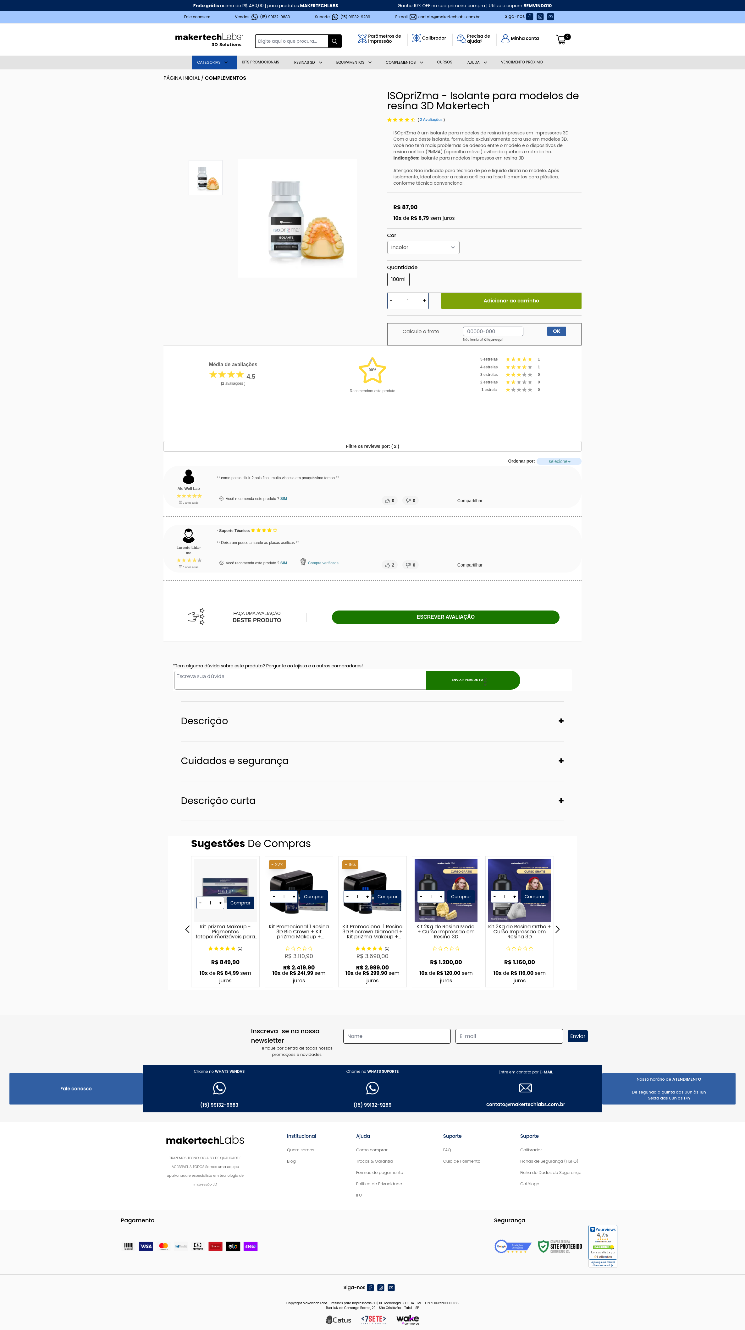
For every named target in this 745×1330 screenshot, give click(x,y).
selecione (618, 461)
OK (556, 331)
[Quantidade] (408, 301)
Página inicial (181, 78)
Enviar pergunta (465, 680)
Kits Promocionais (260, 62)
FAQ (447, 1150)
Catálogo (529, 1184)
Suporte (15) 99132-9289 (342, 17)
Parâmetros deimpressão (384, 39)
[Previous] (187, 929)
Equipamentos (350, 62)
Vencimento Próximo (522, 62)
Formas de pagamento (379, 1172)
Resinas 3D (304, 62)
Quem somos (300, 1150)
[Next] (557, 929)
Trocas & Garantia (374, 1161)
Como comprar (372, 1150)
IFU (359, 1195)
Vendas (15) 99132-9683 (262, 17)
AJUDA (473, 62)
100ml (398, 279)
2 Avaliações (432, 119)
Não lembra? (483, 339)
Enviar (577, 1036)
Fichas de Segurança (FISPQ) (549, 1161)
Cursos (444, 62)
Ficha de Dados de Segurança (551, 1172)
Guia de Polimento (461, 1161)
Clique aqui (493, 339)
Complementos (401, 62)
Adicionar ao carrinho (511, 300)
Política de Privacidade (379, 1184)
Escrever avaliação (446, 617)
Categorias (208, 62)
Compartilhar (469, 500)
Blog (291, 1161)
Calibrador (434, 38)
